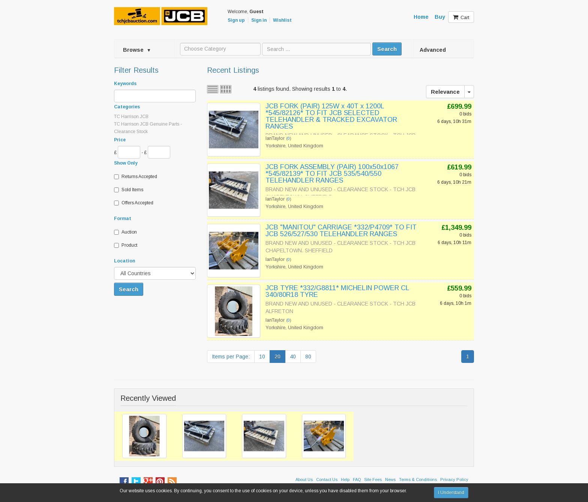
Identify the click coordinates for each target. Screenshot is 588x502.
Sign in (259, 20)
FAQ (357, 479)
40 (293, 357)
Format (122, 218)
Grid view (225, 89)
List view (212, 89)
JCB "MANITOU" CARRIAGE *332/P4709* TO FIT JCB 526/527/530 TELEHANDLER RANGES (341, 230)
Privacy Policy (454, 479)
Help (345, 479)
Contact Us (327, 479)
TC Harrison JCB (131, 116)
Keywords (125, 83)
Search (387, 49)
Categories (127, 106)
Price (120, 139)
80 (308, 357)
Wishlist (282, 20)
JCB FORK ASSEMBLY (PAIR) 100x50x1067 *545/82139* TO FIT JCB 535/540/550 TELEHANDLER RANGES (332, 173)
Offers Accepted (133, 202)
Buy (440, 17)
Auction (125, 232)
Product (125, 245)
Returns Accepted (135, 176)
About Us (304, 479)
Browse (137, 50)
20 (277, 357)
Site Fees (373, 479)
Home (421, 17)
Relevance (445, 91)
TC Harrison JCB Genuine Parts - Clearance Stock (148, 127)
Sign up (236, 20)
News (390, 479)
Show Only (126, 163)
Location (124, 261)
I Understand (451, 492)
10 (262, 357)
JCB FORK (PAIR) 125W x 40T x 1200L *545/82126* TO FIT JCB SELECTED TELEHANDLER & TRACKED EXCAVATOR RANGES (331, 116)
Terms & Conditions (418, 479)
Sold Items (128, 189)
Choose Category (205, 49)
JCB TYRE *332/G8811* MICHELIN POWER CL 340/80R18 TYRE (337, 291)
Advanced (433, 50)
